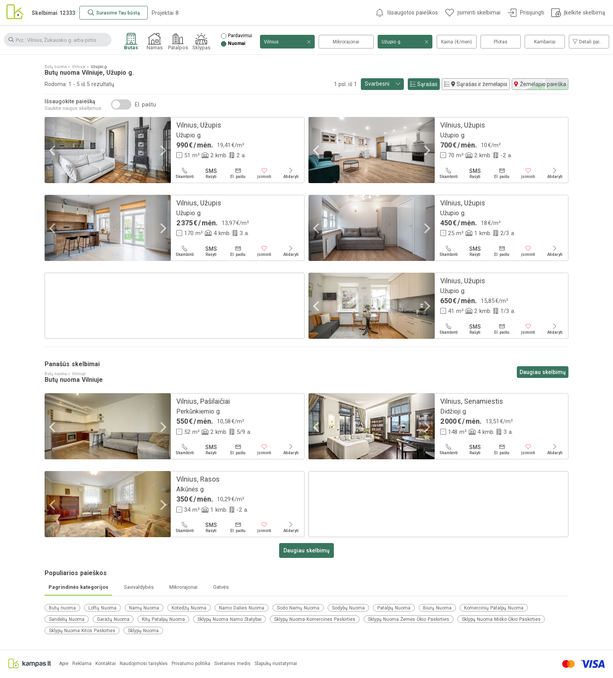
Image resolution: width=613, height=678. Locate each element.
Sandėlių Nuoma (66, 619)
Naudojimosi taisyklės (144, 663)
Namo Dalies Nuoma (241, 608)
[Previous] (53, 150)
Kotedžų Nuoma (189, 608)
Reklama (81, 663)
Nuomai (236, 43)
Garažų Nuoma (113, 619)
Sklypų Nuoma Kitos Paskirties (82, 630)
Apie (63, 663)
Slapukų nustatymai (276, 663)
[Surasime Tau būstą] (113, 13)
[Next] (162, 150)
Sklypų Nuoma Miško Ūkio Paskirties (501, 619)
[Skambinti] (184, 173)
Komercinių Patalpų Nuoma (493, 608)
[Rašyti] (211, 173)
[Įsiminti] (264, 173)
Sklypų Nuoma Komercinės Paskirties (314, 619)
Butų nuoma (62, 608)
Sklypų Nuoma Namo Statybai (229, 619)
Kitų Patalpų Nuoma (163, 619)
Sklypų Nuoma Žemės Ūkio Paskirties (408, 619)
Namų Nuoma (144, 608)
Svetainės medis (232, 663)
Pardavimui (240, 35)
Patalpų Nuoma (393, 608)
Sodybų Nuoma (348, 608)
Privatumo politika (191, 663)
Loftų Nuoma (102, 608)
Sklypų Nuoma (143, 630)
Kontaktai (105, 663)
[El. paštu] (237, 173)
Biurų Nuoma (437, 608)
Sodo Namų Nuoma (298, 608)
